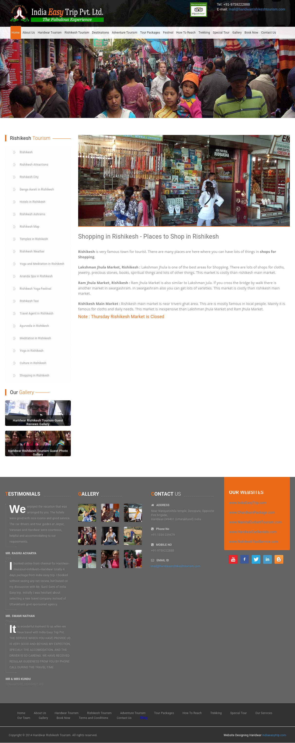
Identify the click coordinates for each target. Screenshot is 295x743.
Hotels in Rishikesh (32, 202)
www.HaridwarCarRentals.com (253, 532)
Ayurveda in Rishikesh (34, 326)
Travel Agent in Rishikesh (36, 313)
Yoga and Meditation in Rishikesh (42, 264)
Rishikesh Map (29, 226)
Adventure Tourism (124, 32)
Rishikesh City (29, 177)
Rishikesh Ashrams (32, 214)
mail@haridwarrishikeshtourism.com (257, 9)
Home (16, 32)
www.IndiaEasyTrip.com (248, 503)
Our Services (263, 713)
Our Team (23, 718)
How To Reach (185, 32)
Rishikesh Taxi (29, 301)
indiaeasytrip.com (274, 735)
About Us (29, 32)
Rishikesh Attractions (34, 164)
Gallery (237, 32)
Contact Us (268, 32)
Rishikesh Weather (32, 251)
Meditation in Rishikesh (35, 338)
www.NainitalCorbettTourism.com (255, 522)
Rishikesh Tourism (77, 32)
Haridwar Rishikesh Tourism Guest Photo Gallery (38, 452)
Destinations (100, 32)
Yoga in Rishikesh (31, 350)
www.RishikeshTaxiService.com (253, 542)
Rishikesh (26, 152)
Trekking (204, 32)
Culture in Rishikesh (33, 363)
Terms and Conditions (93, 718)
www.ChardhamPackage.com (252, 512)
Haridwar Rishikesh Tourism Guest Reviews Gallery (38, 422)
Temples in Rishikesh (34, 239)
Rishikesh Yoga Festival (35, 288)
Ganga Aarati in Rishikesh (37, 189)
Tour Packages (150, 32)
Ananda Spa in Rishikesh (36, 276)
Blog (144, 718)
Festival (168, 32)
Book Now (251, 32)
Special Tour (221, 32)
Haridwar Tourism (50, 32)
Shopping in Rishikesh (34, 375)
